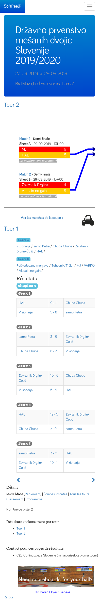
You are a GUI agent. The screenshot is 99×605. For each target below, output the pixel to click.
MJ (79, 265)
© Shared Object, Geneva (53, 592)
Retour (8, 597)
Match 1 (24, 139)
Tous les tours (79, 494)
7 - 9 (53, 429)
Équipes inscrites (55, 494)
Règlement (32, 494)
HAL (40, 251)
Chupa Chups (62, 246)
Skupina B (23, 259)
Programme (34, 499)
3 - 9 (53, 337)
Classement (14, 499)
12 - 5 (54, 414)
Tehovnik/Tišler (63, 265)
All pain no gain (30, 271)
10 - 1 (54, 463)
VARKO (89, 265)
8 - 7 (53, 351)
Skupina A (23, 240)
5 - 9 (53, 390)
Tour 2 (11, 105)
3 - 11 (54, 453)
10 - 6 (54, 375)
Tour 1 (11, 229)
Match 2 (25, 174)
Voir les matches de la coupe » (42, 218)
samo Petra (42, 246)
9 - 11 (54, 303)
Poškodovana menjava (32, 265)
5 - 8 (53, 312)
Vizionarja (23, 246)
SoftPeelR (12, 6)
